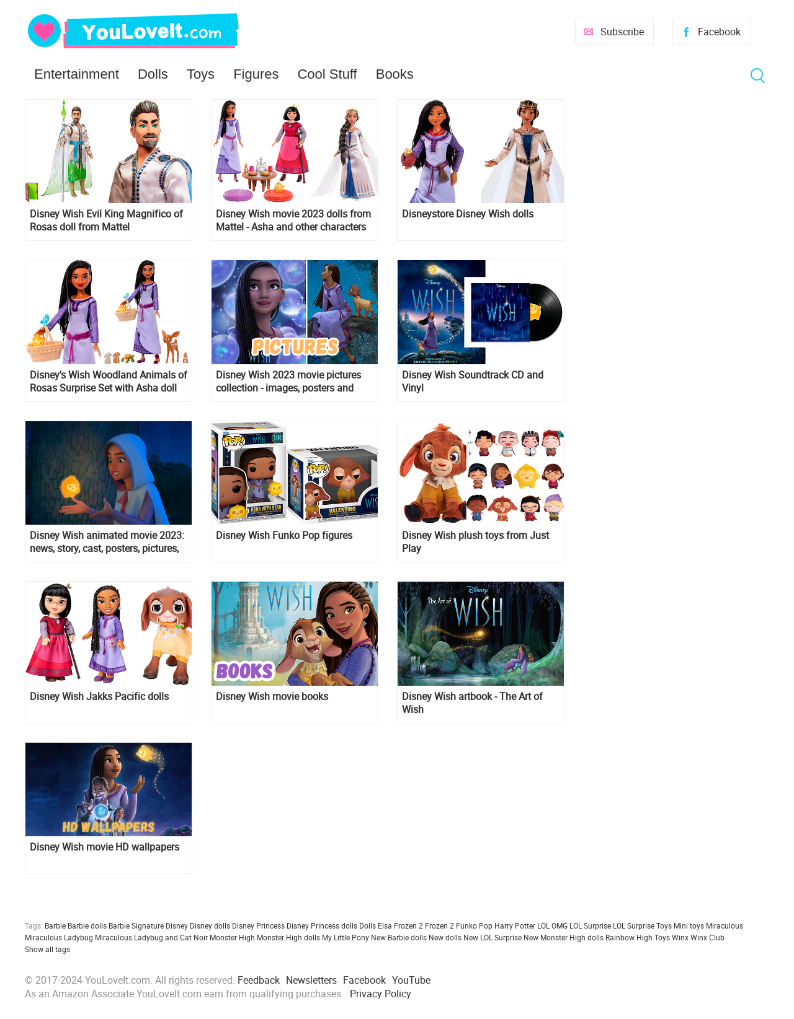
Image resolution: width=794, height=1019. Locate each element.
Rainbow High (629, 937)
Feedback (259, 980)
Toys (201, 74)
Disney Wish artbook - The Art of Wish (472, 703)
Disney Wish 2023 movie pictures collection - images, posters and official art (288, 382)
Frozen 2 (439, 925)
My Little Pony (345, 937)
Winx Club (707, 937)
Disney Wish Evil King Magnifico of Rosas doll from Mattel (106, 221)
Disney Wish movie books (272, 696)
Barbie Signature (136, 925)
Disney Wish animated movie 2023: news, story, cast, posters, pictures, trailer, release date (107, 542)
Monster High (232, 937)
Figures (256, 74)
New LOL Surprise (492, 937)
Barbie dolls (87, 925)
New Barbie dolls (399, 937)
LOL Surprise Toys (642, 925)
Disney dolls (210, 925)
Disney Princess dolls (322, 925)
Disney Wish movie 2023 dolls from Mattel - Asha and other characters (293, 221)
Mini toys (689, 925)
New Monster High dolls (564, 937)
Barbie (55, 925)
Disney (177, 925)
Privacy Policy (380, 993)
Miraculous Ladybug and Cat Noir (151, 937)
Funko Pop (474, 925)
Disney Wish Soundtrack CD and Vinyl (472, 382)
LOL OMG (552, 925)
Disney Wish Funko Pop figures (284, 535)
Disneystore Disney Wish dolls (467, 214)
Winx (680, 937)
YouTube (411, 980)
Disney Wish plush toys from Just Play (475, 542)
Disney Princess (258, 925)
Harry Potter (514, 925)
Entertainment (76, 74)
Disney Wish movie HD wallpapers (104, 847)
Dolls (153, 74)
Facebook (719, 31)
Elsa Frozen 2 (400, 925)
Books (395, 74)
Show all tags (47, 949)
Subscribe (622, 31)
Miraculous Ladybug (59, 937)
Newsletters (311, 980)
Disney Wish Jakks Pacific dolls (99, 696)
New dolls (445, 937)
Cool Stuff (327, 74)
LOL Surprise (590, 925)
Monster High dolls (288, 937)
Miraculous (724, 925)
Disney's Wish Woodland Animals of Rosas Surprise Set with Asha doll (108, 382)
